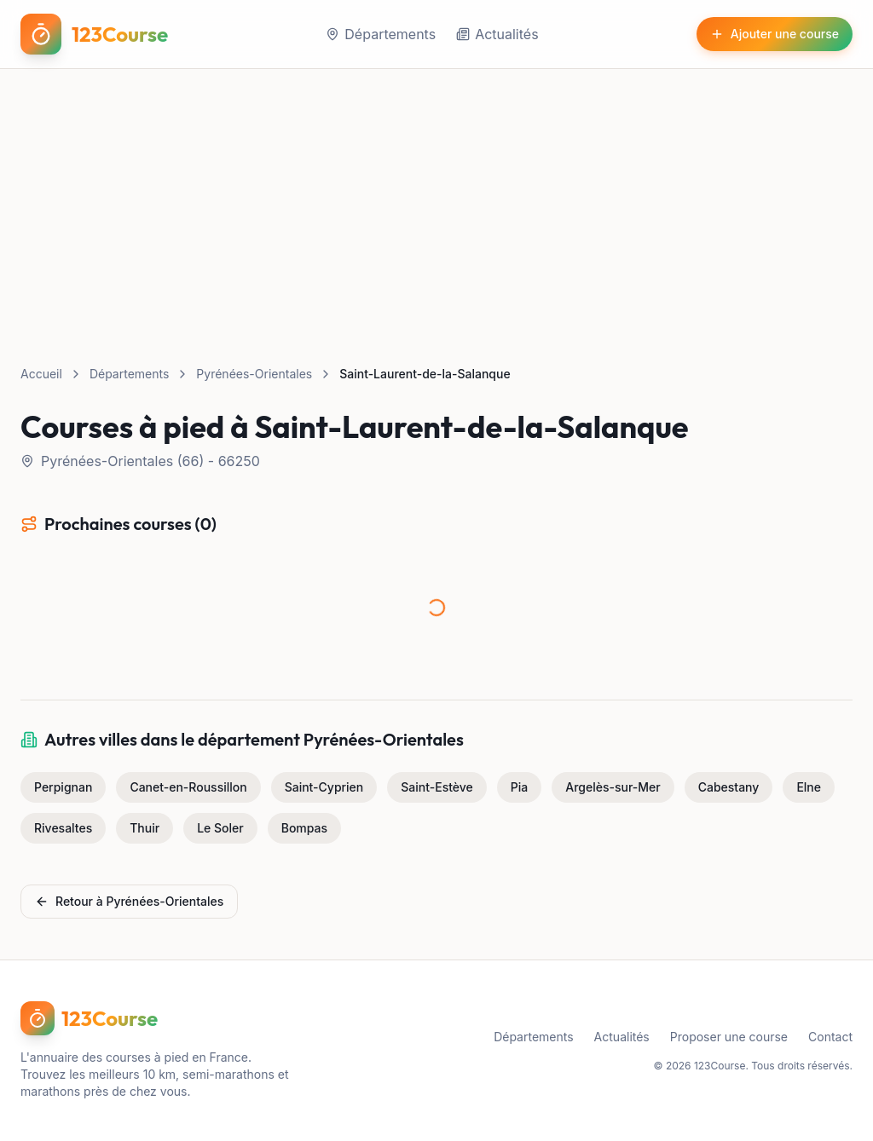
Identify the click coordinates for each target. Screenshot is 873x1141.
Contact (830, 1036)
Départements (381, 34)
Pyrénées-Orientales (254, 373)
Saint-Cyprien (324, 787)
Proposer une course (729, 1036)
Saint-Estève (437, 787)
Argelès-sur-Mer (612, 787)
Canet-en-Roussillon (188, 787)
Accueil (41, 373)
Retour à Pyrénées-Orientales (129, 901)
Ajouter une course (774, 33)
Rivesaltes (63, 828)
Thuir (144, 828)
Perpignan (63, 787)
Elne (808, 787)
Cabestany (729, 787)
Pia (519, 787)
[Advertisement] (436, 197)
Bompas (304, 828)
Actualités (497, 34)
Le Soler (220, 828)
